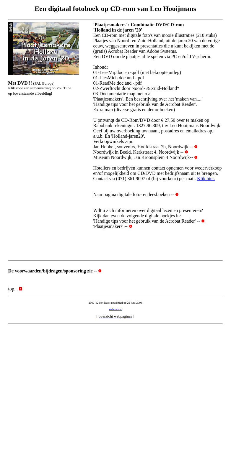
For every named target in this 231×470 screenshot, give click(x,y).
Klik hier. (206, 178)
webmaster (115, 309)
